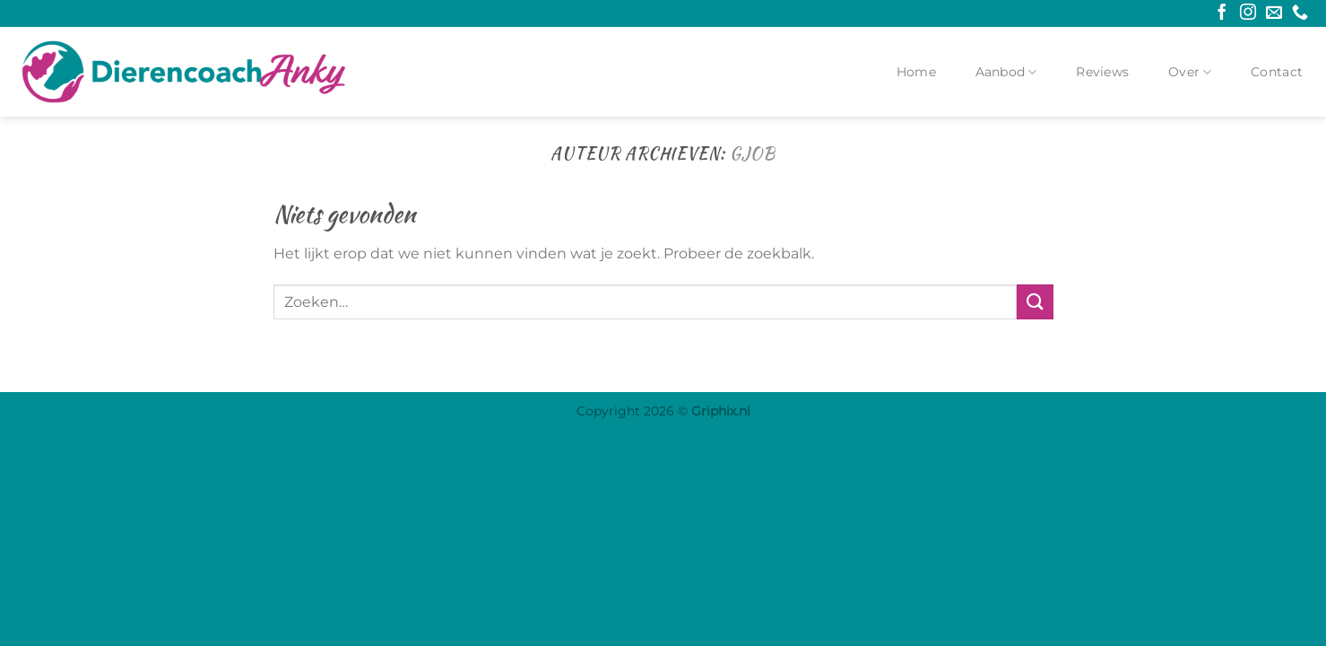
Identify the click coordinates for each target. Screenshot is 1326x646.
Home (916, 72)
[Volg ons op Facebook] (1222, 13)
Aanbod (1006, 72)
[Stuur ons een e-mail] (1274, 13)
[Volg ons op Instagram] (1248, 13)
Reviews (1102, 72)
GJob (753, 153)
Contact (1277, 72)
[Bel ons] (1300, 13)
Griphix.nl (720, 411)
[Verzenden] (1035, 301)
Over (1190, 72)
